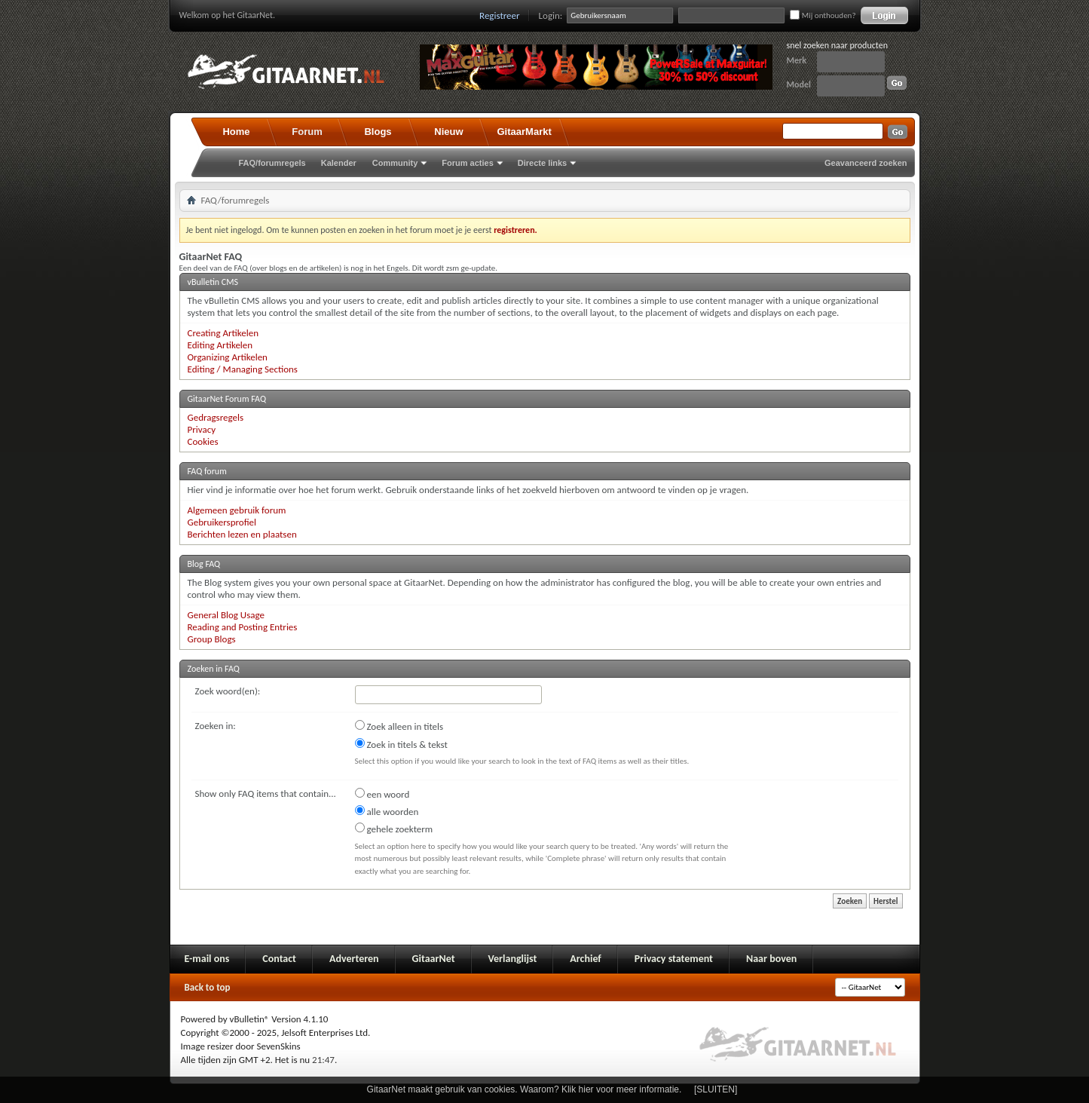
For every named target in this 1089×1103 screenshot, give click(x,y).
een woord (382, 794)
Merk (797, 60)
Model (799, 84)
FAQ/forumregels (272, 162)
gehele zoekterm (394, 829)
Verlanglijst (512, 958)
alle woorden (387, 811)
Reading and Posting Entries (243, 627)
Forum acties (467, 162)
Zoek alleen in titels (399, 726)
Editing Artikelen (220, 345)
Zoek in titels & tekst (401, 744)
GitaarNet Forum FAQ (227, 399)
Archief (585, 958)
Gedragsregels (216, 417)
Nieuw (448, 131)
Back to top (208, 987)
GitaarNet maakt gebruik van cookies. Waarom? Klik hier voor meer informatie (523, 1089)
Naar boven (771, 958)
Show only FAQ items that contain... (265, 793)
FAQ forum (207, 471)
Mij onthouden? (822, 15)
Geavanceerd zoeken (865, 162)
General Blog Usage (226, 614)
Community (395, 162)
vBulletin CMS (213, 282)
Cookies (203, 441)
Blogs (377, 131)
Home (235, 131)
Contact (279, 958)
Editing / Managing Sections (243, 369)
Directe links (542, 162)
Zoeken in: (215, 725)
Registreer (499, 15)
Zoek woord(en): (228, 691)
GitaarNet (433, 958)
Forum (307, 131)
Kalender (338, 162)
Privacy (202, 429)
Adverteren (354, 958)
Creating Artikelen (223, 333)
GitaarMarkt (524, 131)
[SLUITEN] (715, 1089)
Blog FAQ (204, 564)
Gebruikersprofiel (222, 522)
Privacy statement (674, 958)
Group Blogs (212, 639)
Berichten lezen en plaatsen (242, 534)
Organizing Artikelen (228, 357)
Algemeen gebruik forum (237, 510)
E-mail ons (207, 958)
